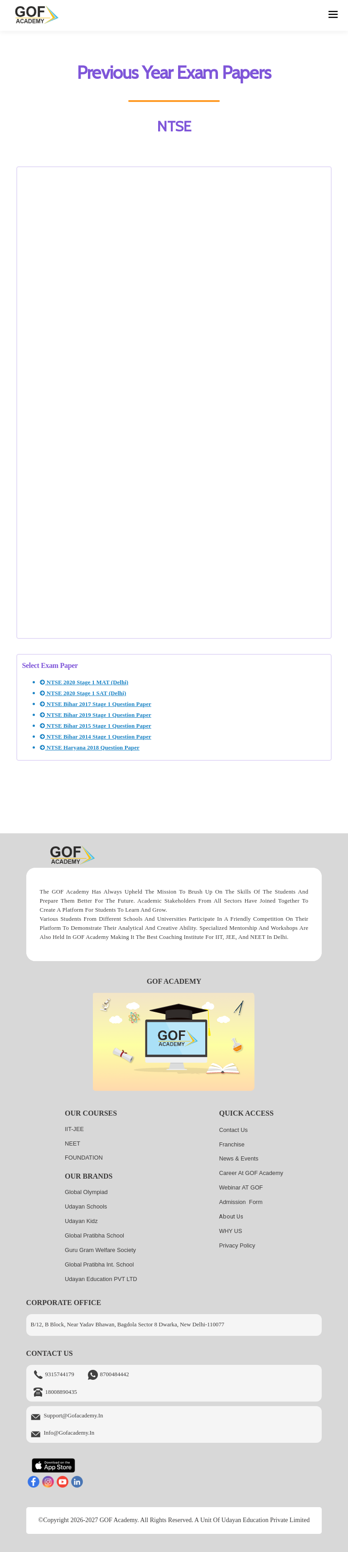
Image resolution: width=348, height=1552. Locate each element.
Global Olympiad (86, 1192)
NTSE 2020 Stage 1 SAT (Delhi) (83, 693)
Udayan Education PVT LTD (101, 1279)
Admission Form (240, 1202)
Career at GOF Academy (251, 1173)
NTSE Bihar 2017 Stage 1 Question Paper (95, 704)
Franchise (231, 1144)
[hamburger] (333, 15)
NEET (72, 1143)
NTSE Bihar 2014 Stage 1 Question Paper (95, 737)
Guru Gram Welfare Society (100, 1250)
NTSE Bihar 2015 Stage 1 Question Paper (95, 726)
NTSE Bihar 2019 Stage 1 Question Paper (95, 715)
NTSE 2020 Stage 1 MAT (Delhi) (84, 682)
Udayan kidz (81, 1221)
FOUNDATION (84, 1157)
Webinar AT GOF (241, 1187)
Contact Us (233, 1130)
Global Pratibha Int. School (99, 1264)
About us (231, 1216)
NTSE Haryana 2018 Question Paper (89, 748)
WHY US (230, 1231)
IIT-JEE (74, 1129)
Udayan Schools (86, 1206)
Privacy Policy (237, 1245)
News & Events (238, 1158)
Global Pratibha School (94, 1235)
